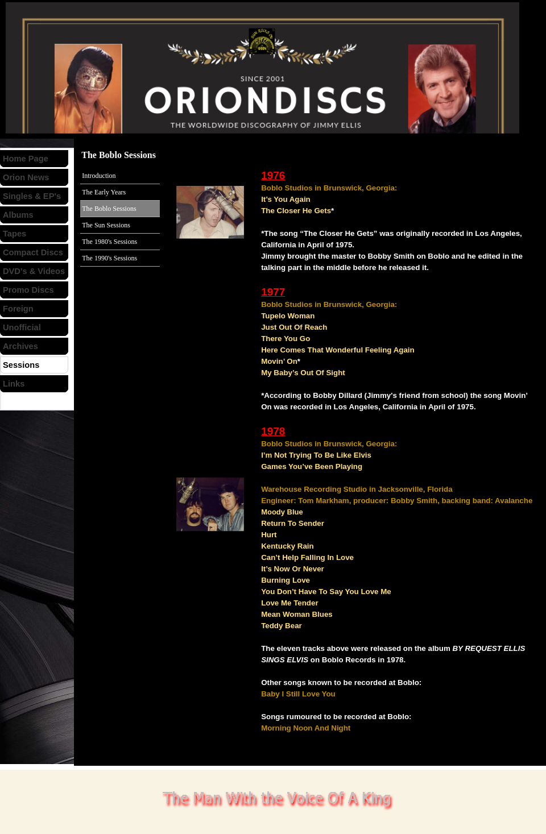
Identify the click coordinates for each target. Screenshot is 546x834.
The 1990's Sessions (109, 258)
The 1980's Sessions (109, 242)
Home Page (25, 158)
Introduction (98, 176)
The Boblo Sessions (109, 209)
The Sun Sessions (106, 225)
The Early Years (104, 192)
